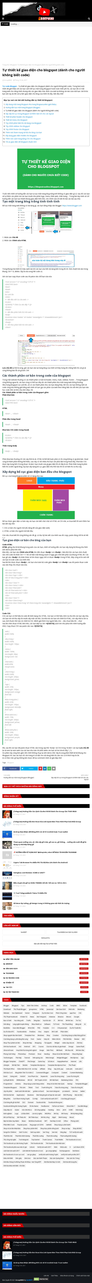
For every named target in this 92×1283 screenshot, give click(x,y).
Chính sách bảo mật (83, 1276)
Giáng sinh (13, 1076)
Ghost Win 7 (71, 1106)
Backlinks (7, 1028)
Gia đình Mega (82, 1106)
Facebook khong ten (55, 1102)
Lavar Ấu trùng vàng (57, 1076)
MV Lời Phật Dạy (9, 1117)
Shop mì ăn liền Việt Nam (61, 1054)
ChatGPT (22, 1061)
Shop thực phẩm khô (30, 1128)
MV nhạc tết (69, 1050)
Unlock (32, 1147)
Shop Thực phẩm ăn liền (12, 1043)
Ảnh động (7, 1024)
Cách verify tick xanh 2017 (49, 1099)
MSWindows (21, 1080)
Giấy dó (46, 1039)
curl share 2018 (79, 1147)
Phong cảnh (75, 1121)
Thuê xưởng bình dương (68, 1136)
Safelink (48, 1125)
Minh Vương (63, 1117)
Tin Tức (47, 987)
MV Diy (56, 1114)
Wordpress (74, 1058)
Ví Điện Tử (47, 982)
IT (54, 1020)
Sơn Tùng (46, 1132)
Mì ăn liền (31, 1028)
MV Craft (55, 1032)
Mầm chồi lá (56, 1039)
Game (39, 1039)
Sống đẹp (63, 1132)
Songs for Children (10, 1132)
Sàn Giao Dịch (47, 968)
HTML (42, 1009)
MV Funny (64, 1114)
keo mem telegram (53, 1091)
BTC (34, 1047)
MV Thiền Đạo (33, 1117)
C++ (53, 1028)
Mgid (54, 1117)
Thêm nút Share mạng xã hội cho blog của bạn (24, 132)
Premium (32, 1054)
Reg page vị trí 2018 (36, 1125)
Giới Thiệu (54, 1276)
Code (52, 1006)
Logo (16, 1114)
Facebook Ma (41, 1102)
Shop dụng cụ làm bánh (62, 1125)
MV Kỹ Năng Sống (76, 1114)
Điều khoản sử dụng (67, 1276)
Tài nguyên (48, 1043)
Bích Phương (67, 1095)
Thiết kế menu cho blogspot (16, 120)
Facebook (83, 1006)
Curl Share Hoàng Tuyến (21, 1099)
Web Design (50, 1058)
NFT (46, 1121)
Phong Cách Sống (9, 1054)
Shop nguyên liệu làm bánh (13, 1035)
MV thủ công (45, 1117)
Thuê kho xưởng (38, 1136)
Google (76, 1017)
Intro (58, 1110)
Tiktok (30, 1087)
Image (42, 1050)
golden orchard (38, 1091)
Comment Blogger (42, 1073)
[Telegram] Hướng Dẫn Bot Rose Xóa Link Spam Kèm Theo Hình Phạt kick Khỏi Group (47, 822)
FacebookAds (21, 1032)
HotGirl (22, 1076)
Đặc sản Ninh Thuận (40, 1158)
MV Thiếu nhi (21, 1117)
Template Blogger (81, 1084)
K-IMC (71, 1110)
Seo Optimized (17, 1013)
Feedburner (45, 1106)
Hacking (51, 1110)
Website (6, 1013)
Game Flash (80, 1047)
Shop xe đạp (66, 1128)
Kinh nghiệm (8, 1114)
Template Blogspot (10, 1087)
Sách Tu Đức (23, 1132)
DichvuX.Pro (45, 938)
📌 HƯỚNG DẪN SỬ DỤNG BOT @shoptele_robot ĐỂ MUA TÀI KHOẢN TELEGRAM (44, 852)
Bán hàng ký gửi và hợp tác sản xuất (48, 1095)
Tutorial (27, 1058)
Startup (69, 1084)
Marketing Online (67, 1080)
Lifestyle (6, 1065)
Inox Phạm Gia (33, 1076)
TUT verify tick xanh (76, 1132)
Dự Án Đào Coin (47, 978)
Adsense (52, 1017)
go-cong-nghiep (51, 1151)
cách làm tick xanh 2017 (12, 1151)
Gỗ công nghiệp (40, 1110)
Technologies (8, 1058)
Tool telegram (24, 1140)
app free (73, 1013)
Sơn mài (54, 1132)
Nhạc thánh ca (36, 1024)
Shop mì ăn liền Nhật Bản (12, 1128)
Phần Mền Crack (9, 1125)
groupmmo (33, 1009)
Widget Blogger (62, 1058)
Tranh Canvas (47, 1140)
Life (80, 1061)
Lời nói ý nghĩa (37, 1114)
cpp (82, 1058)
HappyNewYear (62, 1061)
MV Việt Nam (54, 1080)
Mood (72, 1117)
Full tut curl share (58, 1106)
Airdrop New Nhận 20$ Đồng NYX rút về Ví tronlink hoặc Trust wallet (40, 832)
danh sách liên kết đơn (22, 1091)
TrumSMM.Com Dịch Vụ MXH (67, 932)
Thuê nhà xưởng (51, 1136)
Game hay (41, 1061)
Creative (56, 1035)
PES (77, 1080)
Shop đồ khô (77, 1128)
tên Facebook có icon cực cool (14, 1155)
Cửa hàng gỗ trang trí (68, 1099)
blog (49, 1069)
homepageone (65, 1151)
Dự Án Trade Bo (47, 992)
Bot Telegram (41, 1017)
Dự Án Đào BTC (9, 1032)
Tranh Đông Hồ (47, 1087)
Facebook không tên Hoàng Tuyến (15, 1106)
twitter (82, 1091)
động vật (78, 1024)
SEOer (65, 1006)
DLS (24, 1102)
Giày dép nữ (8, 1110)
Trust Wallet (59, 1140)
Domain (30, 1102)
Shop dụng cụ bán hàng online (34, 1084)
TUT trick (56, 1024)
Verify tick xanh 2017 (44, 1147)
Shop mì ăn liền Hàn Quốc (55, 1084)
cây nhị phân (8, 1091)
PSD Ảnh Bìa (67, 1039)
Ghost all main (8, 1050)
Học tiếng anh (18, 1020)
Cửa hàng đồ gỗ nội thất (12, 1102)
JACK (64, 1110)
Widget (57, 1043)
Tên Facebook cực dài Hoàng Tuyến (16, 1143)
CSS (80, 1013)
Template (73, 1006)
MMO (58, 1006)
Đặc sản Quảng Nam (57, 1158)
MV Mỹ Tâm (16, 1065)
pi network (66, 1091)
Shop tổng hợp (77, 1054)
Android (27, 1047)
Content (64, 1073)
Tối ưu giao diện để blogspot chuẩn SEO (21, 142)
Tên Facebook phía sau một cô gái (15, 1147)
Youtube (46, 1028)
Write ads (63, 1147)
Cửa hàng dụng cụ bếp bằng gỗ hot (73, 1035)
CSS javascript (62, 1028)
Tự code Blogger (9, 86)
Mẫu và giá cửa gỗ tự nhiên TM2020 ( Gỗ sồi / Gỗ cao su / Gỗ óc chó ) (39, 883)
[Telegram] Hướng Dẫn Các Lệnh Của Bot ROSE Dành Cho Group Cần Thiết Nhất (45, 811)
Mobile (25, 1065)
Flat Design (31, 1061)
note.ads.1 (78, 1069)
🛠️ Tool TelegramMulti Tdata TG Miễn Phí (30, 893)
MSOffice (48, 1114)
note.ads (69, 1069)
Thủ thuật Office (9, 1069)
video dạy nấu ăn (68, 1043)
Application (21, 1095)
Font (32, 1039)
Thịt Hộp (18, 1058)
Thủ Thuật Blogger (20, 1009)
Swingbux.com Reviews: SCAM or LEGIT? (29, 873)
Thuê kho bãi (8, 1136)
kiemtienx (76, 1151)
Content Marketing (76, 1073)
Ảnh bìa (79, 1043)
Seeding (47, 1054)
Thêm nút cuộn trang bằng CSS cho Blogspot (23, 139)
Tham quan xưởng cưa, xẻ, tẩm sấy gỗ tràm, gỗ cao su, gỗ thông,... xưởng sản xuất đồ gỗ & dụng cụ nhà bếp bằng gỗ (49, 843)
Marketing (81, 1009)
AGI (20, 1047)
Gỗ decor (51, 1061)
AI (85, 1024)
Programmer (8, 1084)
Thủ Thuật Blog (67, 1024)
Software (47, 1024)
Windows (41, 1035)
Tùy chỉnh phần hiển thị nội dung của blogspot (23, 123)
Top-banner (36, 1140)
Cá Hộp (35, 1099)
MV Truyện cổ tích (41, 1080)
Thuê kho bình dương (22, 1136)
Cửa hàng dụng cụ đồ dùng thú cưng (16, 1039)
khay (48, 1035)
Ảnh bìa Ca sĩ (8, 1073)
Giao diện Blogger (19, 1028)
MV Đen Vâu (80, 1050)
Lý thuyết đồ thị (9, 1080)
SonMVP (24, 932)
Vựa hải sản (47, 1020)
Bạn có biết (7, 1020)
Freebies (32, 1032)
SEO (83, 1039)
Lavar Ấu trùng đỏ (73, 1076)
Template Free (30, 1035)
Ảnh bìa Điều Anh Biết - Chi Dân (14, 1166)
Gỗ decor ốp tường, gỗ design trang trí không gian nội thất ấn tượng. (41, 903)
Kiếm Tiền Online (47, 959)
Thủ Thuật (72, 1065)
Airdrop (47, 964)
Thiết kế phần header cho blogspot (19, 117)
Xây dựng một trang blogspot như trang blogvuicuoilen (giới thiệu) (31, 104)
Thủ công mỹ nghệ (10, 1140)
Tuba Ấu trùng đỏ (77, 1087)
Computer (55, 1073)
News (32, 1017)
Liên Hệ (46, 1276)
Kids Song (79, 1110)
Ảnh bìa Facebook (10, 1047)
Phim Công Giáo (61, 1013)
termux (75, 1091)
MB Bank (59, 1050)
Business (31, 1095)
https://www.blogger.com (72, 205)
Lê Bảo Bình (25, 1114)
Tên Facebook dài (37, 1143)
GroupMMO (8, 80)
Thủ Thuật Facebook (10, 1017)
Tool (37, 1087)
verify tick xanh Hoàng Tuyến (48, 1155)
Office (66, 1121)
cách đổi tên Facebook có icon (33, 1151)
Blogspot (13, 65)
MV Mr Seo (69, 1020)
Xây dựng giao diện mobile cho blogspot (21, 135)
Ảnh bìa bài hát (9, 1095)
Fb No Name (34, 1106)
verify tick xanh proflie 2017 (70, 1155)
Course (41, 1047)
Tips (22, 1006)
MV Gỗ (30, 1080)
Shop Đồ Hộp (27, 1043)
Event (5, 1076)
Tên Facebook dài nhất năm (55, 1143)
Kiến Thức (50, 1050)
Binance (60, 1017)
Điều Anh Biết (8, 1158)
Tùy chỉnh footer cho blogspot (17, 129)
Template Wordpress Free (57, 1065)
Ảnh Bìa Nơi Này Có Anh (52, 1162)
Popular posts (22, 1125)
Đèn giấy (19, 1158)
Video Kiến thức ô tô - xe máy (27, 1069)
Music (24, 1121)
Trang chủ (5, 65)
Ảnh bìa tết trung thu (70, 1162)
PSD (38, 1028)
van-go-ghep (31, 1155)
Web (55, 1147)
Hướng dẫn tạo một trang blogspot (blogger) (23, 107)
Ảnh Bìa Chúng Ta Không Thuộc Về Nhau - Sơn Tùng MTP (22, 1162)
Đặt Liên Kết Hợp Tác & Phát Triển (45, 944)
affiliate (42, 1069)
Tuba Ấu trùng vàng (61, 1087)
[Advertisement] (46, 47)
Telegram (47, 973)
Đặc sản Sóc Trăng (73, 1158)
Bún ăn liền (78, 1095)
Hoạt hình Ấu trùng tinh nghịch (26, 1050)
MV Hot (60, 1020)
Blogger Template (10, 1061)
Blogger (6, 1006)
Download (7, 1009)
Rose (39, 1054)
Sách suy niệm (35, 1132)
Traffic (28, 1020)
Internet (73, 1061)
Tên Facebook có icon (73, 1140)
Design (71, 1047)
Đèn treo (28, 1158)
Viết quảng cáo (38, 1058)
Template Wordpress (37, 1065)
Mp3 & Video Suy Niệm (11, 1121)
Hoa (39, 1032)
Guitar (17, 1110)
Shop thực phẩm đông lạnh (49, 1128)
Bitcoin (68, 1017)
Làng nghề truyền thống (21, 1024)
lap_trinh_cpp (58, 1069)
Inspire (46, 1032)
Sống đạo (37, 1020)
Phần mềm (64, 1032)
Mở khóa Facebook (35, 1121)
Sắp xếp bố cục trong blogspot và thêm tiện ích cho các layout (30, 114)
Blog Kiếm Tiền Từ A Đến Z (24, 1073)
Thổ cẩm (22, 1087)
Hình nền (72, 1009)
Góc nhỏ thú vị (27, 1110)
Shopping (38, 1043)
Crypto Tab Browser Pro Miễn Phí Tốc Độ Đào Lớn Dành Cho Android (40, 862)
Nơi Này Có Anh (55, 1121)
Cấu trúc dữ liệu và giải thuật (56, 1047)
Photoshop (22, 1054)
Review (76, 1039)
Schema (18, 1084)
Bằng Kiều (7, 1099)
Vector (27, 1013)
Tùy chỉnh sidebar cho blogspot (18, 126)
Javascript (50, 1009)
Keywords (44, 1076)
